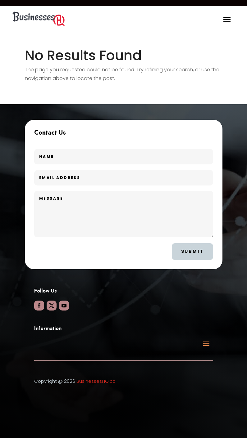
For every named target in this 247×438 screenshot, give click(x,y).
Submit (192, 251)
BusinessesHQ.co (96, 381)
